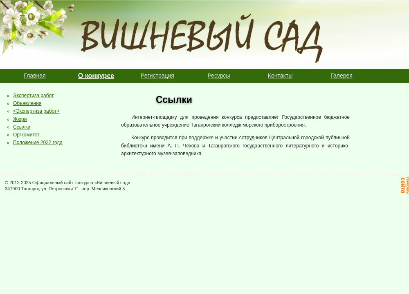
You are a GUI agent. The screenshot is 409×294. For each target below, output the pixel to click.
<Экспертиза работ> (36, 111)
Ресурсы (218, 75)
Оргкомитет (26, 135)
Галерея (341, 75)
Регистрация (157, 75)
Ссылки (21, 127)
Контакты (280, 75)
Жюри (20, 119)
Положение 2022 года (38, 142)
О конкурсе (96, 75)
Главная (34, 75)
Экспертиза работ (33, 95)
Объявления (27, 103)
